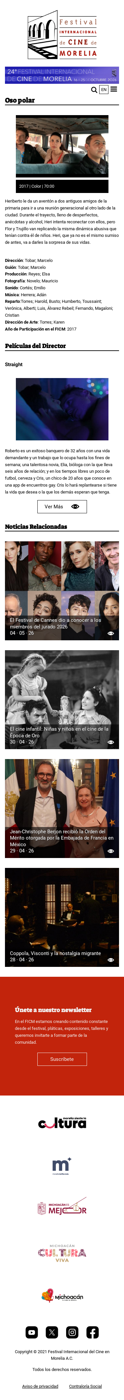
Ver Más (62, 506)
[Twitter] (52, 1337)
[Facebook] (92, 1337)
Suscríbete (62, 1059)
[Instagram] (73, 1337)
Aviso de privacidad (40, 1386)
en (103, 89)
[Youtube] (32, 1337)
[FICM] (62, 36)
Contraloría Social (85, 1386)
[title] (62, 1138)
